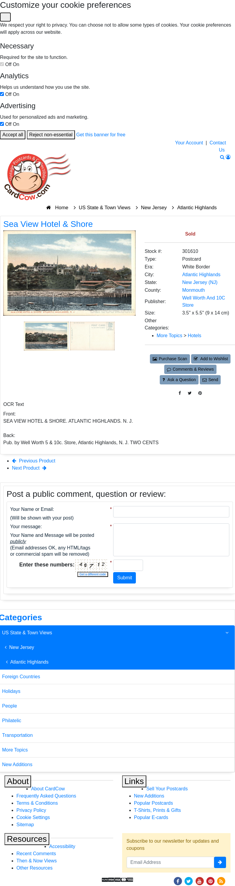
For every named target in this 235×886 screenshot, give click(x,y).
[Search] (222, 157)
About (18, 781)
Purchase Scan (170, 358)
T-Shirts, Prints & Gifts (157, 810)
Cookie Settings (33, 817)
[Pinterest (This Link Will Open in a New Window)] (200, 393)
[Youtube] (199, 881)
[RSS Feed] (221, 881)
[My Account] (228, 157)
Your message (25, 526)
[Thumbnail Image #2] (92, 335)
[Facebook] (177, 881)
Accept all (12, 134)
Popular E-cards (151, 817)
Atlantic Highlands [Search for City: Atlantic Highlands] (201, 274)
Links (134, 781)
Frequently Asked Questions (46, 795)
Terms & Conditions (37, 803)
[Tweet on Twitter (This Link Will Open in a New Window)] (189, 393)
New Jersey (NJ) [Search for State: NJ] (199, 282)
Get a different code (93, 574)
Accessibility (62, 846)
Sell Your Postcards (167, 788)
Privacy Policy (31, 810)
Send (210, 379)
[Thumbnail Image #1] (47, 335)
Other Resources (34, 867)
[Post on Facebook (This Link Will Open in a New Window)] (180, 393)
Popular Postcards (153, 803)
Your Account (189, 142)
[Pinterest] (210, 881)
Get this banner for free (100, 134)
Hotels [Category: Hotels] (194, 335)
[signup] (220, 862)
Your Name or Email (31, 509)
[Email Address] (170, 862)
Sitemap (25, 824)
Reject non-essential (51, 134)
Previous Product (33, 460)
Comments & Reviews (190, 369)
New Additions (149, 795)
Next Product (29, 468)
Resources (27, 839)
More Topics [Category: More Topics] (169, 335)
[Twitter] (188, 881)
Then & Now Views (36, 860)
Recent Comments (36, 853)
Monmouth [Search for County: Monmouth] (193, 290)
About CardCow (48, 788)
